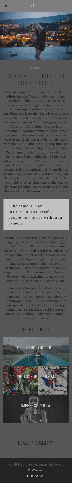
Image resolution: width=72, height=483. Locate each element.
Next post (57, 431)
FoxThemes (36, 470)
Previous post (18, 431)
